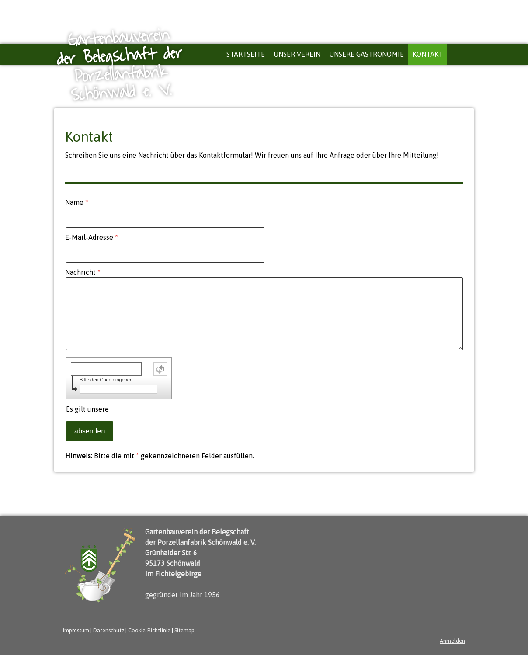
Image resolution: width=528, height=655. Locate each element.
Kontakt (428, 54)
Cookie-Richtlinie (149, 630)
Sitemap (184, 630)
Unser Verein (297, 54)
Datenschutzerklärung (146, 409)
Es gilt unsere (123, 409)
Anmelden (452, 641)
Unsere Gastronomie (366, 54)
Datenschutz (108, 630)
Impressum (76, 630)
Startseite (245, 54)
